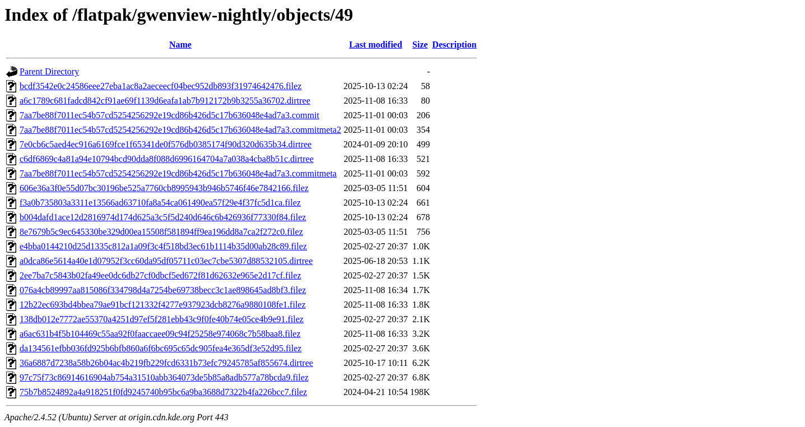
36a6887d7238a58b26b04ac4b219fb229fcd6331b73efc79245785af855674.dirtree (166, 363)
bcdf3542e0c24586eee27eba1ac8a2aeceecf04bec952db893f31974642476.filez (160, 86)
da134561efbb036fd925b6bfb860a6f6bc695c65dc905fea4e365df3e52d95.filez (160, 348)
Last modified (375, 44)
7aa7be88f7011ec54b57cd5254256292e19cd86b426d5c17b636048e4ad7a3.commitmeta (178, 173)
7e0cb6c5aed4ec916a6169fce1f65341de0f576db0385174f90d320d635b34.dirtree (165, 144)
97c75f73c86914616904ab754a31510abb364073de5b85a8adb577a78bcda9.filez (164, 377)
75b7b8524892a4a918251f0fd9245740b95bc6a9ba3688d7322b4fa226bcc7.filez (163, 392)
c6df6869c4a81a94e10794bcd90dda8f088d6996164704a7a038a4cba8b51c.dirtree (167, 159)
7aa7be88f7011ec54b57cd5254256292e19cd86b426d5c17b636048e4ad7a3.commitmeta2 (180, 129)
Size (420, 44)
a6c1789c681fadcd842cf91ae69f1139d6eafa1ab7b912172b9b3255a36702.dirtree (165, 100)
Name (180, 44)
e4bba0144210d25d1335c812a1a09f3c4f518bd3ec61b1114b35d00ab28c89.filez (163, 246)
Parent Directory (49, 71)
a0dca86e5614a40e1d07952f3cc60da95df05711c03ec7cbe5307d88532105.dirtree (166, 261)
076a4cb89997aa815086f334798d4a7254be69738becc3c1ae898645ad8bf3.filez (163, 290)
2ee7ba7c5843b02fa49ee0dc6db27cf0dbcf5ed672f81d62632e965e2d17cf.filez (160, 275)
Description (454, 44)
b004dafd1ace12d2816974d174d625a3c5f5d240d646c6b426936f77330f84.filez (163, 217)
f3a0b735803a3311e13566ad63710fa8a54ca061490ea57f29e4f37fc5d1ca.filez (160, 202)
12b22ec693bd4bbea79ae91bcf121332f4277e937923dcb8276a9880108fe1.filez (163, 304)
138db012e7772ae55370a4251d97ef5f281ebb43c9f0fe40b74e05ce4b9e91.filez (162, 319)
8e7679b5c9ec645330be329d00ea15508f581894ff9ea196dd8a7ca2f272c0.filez (161, 231)
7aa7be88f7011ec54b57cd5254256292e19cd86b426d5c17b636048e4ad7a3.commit (169, 115)
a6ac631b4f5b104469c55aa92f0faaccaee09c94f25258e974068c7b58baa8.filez (160, 333)
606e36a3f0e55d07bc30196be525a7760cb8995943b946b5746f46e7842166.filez (164, 188)
